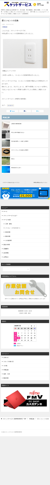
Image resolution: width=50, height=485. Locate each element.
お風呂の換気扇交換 (16, 123)
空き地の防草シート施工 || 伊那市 (19, 141)
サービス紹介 (7, 219)
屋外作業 (7, 236)
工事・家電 (8, 224)
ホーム (5, 211)
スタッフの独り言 (8, 361)
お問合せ (5, 257)
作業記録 (5, 27)
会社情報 (5, 253)
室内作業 (7, 232)
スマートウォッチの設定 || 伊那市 (19, 150)
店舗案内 (5, 248)
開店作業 (5, 378)
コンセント (10, 105)
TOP (14, 419)
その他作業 (8, 240)
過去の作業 (6, 244)
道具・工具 (6, 374)
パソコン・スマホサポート (12, 228)
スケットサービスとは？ (10, 215)
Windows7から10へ (16, 167)
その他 (5, 365)
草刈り (13, 159)
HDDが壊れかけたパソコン (40, 182)
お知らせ (5, 357)
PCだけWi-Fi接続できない (18, 132)
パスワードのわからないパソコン (11, 182)
